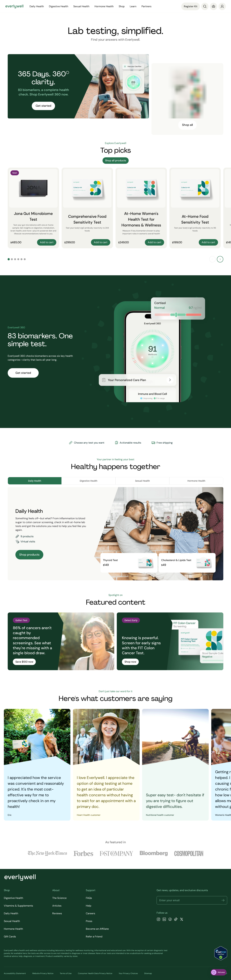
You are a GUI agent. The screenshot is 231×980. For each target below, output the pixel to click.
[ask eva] (219, 972)
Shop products (29, 555)
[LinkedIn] (164, 919)
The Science (59, 898)
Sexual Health (81, 6)
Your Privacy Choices (128, 973)
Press (89, 921)
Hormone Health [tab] (196, 480)
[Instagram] (158, 919)
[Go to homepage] (14, 6)
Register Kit (190, 6)
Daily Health (37, 6)
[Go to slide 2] (12, 259)
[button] (223, 900)
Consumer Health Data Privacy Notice (95, 973)
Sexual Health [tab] (142, 480)
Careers (90, 913)
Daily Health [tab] (34, 480)
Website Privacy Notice (42, 973)
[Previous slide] (212, 259)
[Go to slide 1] (9, 259)
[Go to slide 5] (21, 259)
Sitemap (148, 973)
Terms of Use (66, 973)
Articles (56, 905)
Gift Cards (10, 936)
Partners (146, 6)
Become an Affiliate (97, 929)
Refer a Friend (94, 936)
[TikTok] (176, 919)
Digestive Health (58, 6)
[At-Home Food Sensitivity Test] (195, 208)
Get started (43, 106)
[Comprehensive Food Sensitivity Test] (87, 208)
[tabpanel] (115, 533)
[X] (182, 919)
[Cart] (213, 6)
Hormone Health (104, 6)
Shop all (187, 125)
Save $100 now (24, 661)
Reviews (57, 913)
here (25, 953)
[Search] (205, 6)
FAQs (89, 898)
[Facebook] (170, 919)
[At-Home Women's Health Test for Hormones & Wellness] (141, 208)
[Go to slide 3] (15, 259)
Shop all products (115, 160)
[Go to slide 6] (25, 259)
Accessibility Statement (15, 973)
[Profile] (222, 6)
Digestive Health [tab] (88, 480)
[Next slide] (220, 259)
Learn (133, 6)
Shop (122, 6)
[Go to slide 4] (18, 259)
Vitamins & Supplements (18, 905)
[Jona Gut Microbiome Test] (33, 208)
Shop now (130, 661)
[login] (222, 6)
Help (88, 905)
